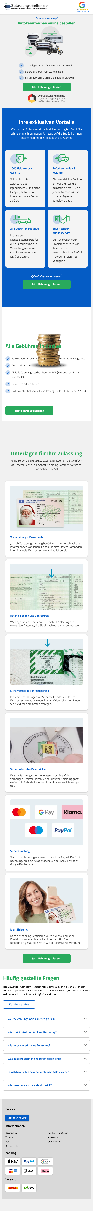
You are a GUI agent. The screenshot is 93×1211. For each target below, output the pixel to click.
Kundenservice (19, 1016)
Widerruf (7, 1149)
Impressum (53, 1149)
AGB (5, 1153)
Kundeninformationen (58, 1144)
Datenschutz (9, 1144)
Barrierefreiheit (10, 1158)
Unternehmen (54, 1153)
